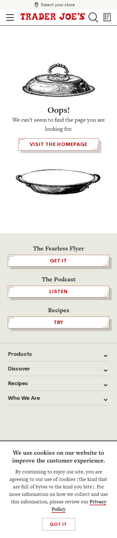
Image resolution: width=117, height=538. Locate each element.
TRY (58, 322)
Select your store (58, 4)
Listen (58, 291)
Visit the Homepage (58, 144)
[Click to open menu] (10, 17)
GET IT (58, 260)
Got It (58, 524)
